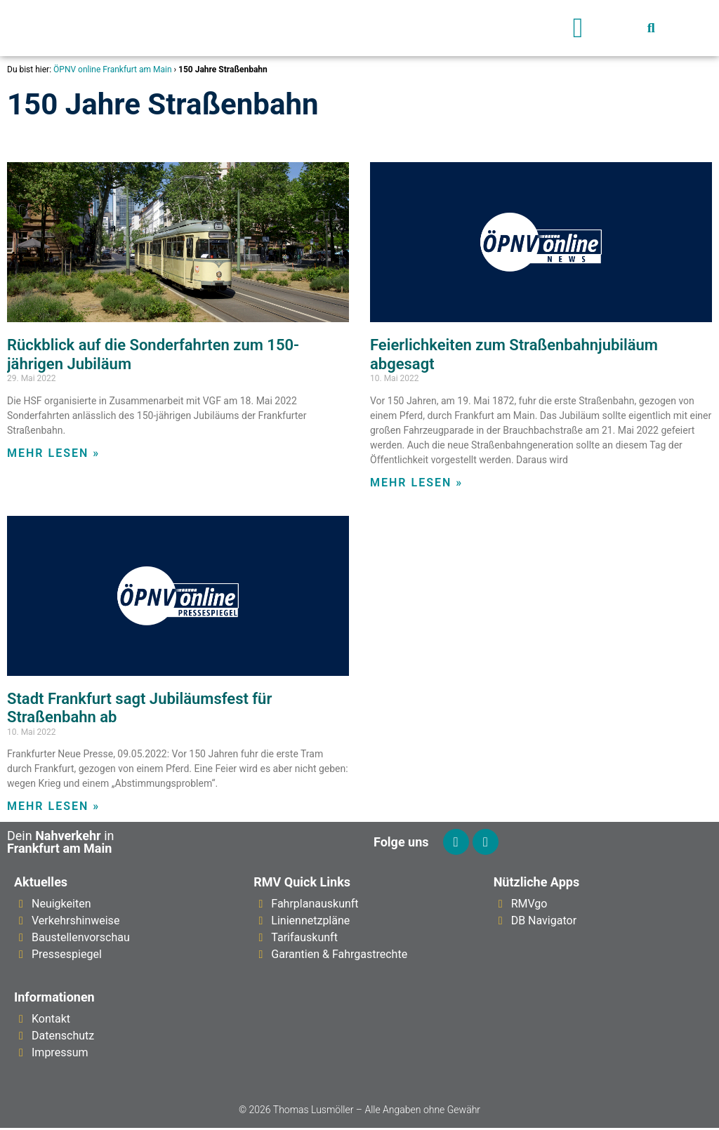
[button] (578, 28)
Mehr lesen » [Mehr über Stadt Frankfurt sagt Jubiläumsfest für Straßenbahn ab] (53, 806)
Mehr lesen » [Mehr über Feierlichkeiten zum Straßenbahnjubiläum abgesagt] (416, 482)
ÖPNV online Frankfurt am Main (112, 69)
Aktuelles (40, 884)
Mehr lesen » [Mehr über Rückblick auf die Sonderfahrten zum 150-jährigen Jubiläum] (53, 453)
